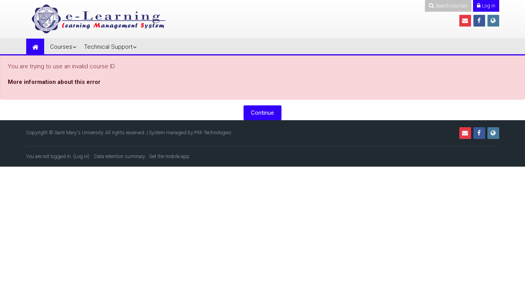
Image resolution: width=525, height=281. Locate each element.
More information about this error (54, 81)
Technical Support (108, 46)
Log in (81, 156)
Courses (61, 46)
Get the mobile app (169, 156)
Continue (262, 112)
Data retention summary (119, 156)
